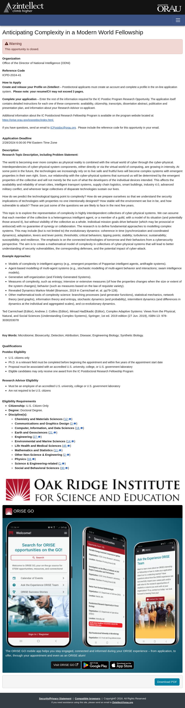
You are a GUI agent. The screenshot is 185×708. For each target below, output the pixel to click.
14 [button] (70, 441)
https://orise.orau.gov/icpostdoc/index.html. (28, 120)
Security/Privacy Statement (55, 698)
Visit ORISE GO (65, 664)
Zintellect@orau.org (122, 702)
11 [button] (57, 450)
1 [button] (62, 463)
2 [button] (66, 454)
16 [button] (79, 428)
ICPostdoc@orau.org (63, 127)
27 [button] (37, 436)
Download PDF (167, 681)
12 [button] (67, 419)
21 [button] (52, 432)
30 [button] (64, 468)
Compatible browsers (87, 698)
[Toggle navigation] (178, 20)
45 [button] (66, 445)
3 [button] (73, 423)
